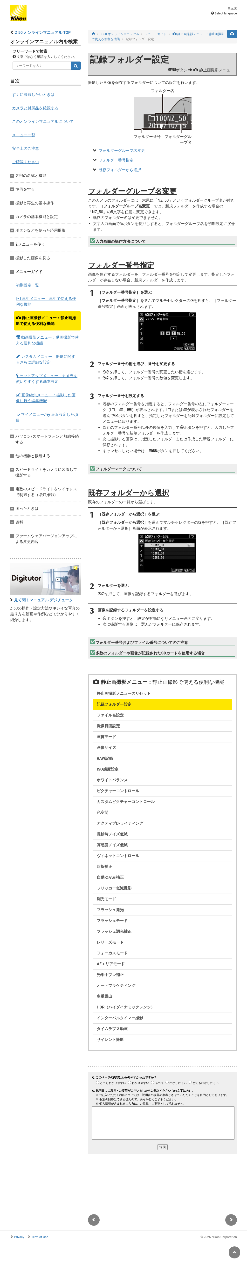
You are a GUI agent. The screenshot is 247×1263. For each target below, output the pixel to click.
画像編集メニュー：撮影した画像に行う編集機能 (45, 398)
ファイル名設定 (110, 715)
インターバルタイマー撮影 (120, 1018)
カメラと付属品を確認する (35, 108)
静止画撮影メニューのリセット (124, 693)
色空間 (102, 812)
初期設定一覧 (27, 285)
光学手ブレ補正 (110, 974)
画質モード (106, 736)
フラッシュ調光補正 (114, 931)
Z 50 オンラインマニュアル (120, 34)
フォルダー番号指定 (116, 160)
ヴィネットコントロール (118, 855)
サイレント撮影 (110, 1039)
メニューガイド (156, 34)
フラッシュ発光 (110, 910)
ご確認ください (25, 162)
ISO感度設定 (107, 769)
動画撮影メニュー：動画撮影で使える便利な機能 (47, 340)
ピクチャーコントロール (118, 791)
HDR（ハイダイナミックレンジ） (126, 1007)
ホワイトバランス (112, 780)
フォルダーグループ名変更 (122, 150)
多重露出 (104, 996)
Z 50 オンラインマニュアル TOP (43, 32)
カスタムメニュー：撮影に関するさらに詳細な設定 (45, 359)
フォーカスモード (112, 953)
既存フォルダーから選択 (120, 170)
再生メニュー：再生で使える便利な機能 (46, 301)
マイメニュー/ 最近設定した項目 (47, 417)
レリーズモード (110, 942)
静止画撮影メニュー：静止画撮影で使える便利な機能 (46, 321)
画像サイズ (106, 747)
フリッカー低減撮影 (114, 888)
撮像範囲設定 (108, 726)
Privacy (19, 1237)
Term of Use (39, 1237)
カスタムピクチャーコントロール (126, 801)
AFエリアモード (111, 964)
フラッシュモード (112, 920)
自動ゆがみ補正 (110, 877)
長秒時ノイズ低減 (112, 834)
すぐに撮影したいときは (33, 94)
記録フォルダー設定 (114, 704)
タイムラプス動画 (112, 1029)
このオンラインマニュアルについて (43, 121)
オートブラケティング (116, 985)
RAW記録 (105, 758)
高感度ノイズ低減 (112, 845)
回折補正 (104, 866)
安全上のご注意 (25, 148)
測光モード (106, 899)
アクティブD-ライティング (120, 823)
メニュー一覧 (23, 135)
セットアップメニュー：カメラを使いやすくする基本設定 (46, 378)
